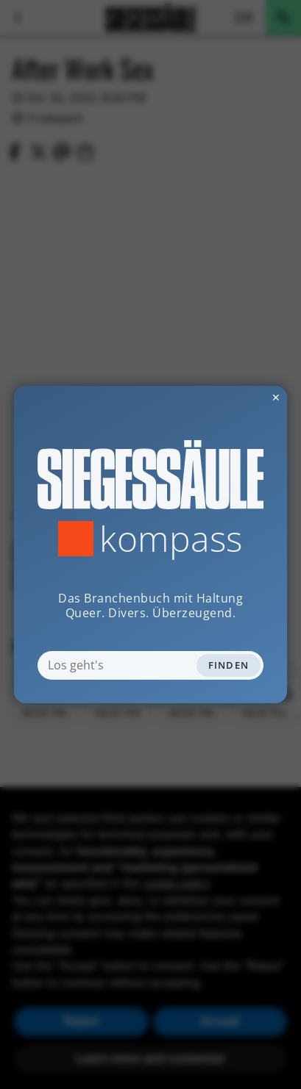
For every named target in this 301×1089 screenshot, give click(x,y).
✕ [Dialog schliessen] (240, 397)
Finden (228, 665)
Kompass (171, 539)
